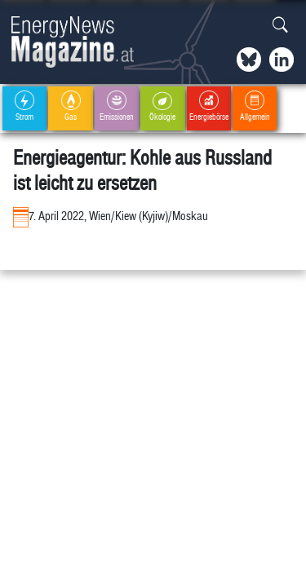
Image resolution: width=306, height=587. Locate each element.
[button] (280, 26)
